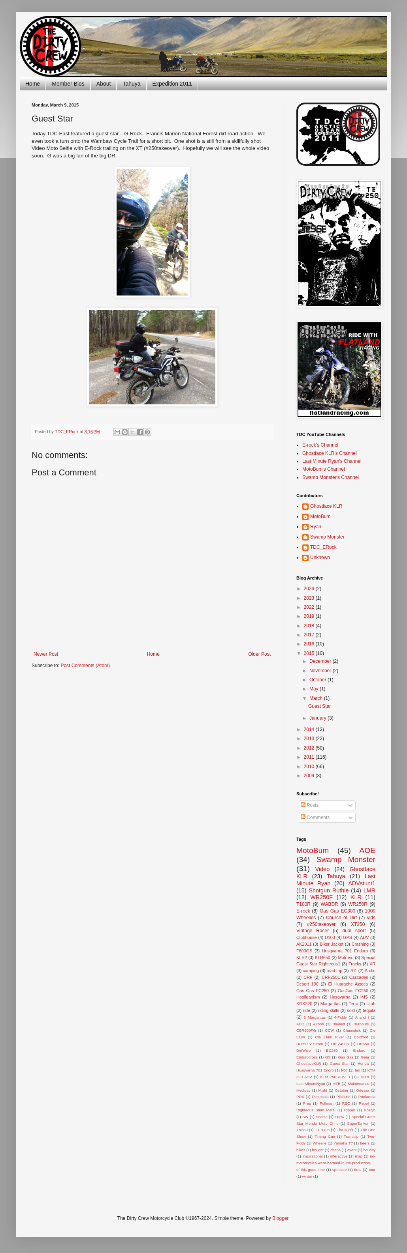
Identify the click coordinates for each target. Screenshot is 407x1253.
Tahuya (131, 83)
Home (32, 83)
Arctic (370, 970)
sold (351, 1010)
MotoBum (320, 516)
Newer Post (46, 654)
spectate (339, 1169)
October (318, 680)
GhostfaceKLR (308, 1063)
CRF (307, 977)
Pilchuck (343, 1096)
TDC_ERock (323, 547)
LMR (369, 890)
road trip (335, 970)
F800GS (304, 950)
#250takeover (321, 924)
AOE (367, 850)
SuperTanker (358, 1123)
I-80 (344, 1070)
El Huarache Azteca (348, 984)
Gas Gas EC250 (312, 990)
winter (307, 1176)
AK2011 (303, 944)
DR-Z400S (340, 1044)
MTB (336, 1083)
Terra (353, 1003)
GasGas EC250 (353, 990)
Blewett (339, 1024)
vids (371, 917)
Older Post (259, 654)
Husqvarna (340, 997)
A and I (362, 1017)
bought (318, 1150)
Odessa (362, 1090)
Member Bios (68, 83)
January (318, 718)
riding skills (328, 1010)
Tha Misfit (345, 1130)
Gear (365, 1057)
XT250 (358, 924)
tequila (369, 1010)
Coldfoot (361, 1037)
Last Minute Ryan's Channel (332, 461)
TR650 (302, 1130)
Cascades (358, 977)
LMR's (363, 1077)
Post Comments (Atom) (85, 665)
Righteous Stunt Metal (315, 1110)
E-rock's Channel (320, 445)
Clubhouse (306, 937)
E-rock (303, 911)
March (316, 698)
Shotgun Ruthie (329, 890)
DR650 (363, 1044)
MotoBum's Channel (323, 469)
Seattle (322, 1117)
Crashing (360, 944)
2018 (310, 625)
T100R (303, 904)
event (351, 1150)
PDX (300, 1096)
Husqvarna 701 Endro (315, 1070)
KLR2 (301, 957)
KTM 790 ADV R (335, 1077)
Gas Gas (346, 1057)
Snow (339, 1117)
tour (372, 1169)
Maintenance (358, 1083)
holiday (369, 1150)
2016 (310, 644)
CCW (329, 1030)
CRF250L (331, 977)
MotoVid (345, 957)
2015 (310, 653)
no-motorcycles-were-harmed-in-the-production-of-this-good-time (335, 1163)
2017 (310, 635)
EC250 (331, 1050)
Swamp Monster (327, 537)
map (358, 1156)
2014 (310, 729)
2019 (310, 616)
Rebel (364, 1103)
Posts (309, 805)
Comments (315, 817)
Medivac (303, 1090)
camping (311, 970)
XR (372, 963)
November (321, 670)
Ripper (349, 1110)
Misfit (322, 1090)
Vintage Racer (312, 930)
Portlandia (366, 1096)
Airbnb (318, 1024)
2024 (310, 588)
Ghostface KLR (326, 506)
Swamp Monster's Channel (330, 477)
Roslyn (369, 1110)
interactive (339, 1156)
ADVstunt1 (361, 883)
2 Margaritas (314, 1017)
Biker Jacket (331, 944)
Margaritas (330, 1003)
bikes (300, 1150)
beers (364, 1143)
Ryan (315, 526)
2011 (310, 757)
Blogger (280, 1218)
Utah (370, 1003)
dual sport (354, 930)
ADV (364, 937)
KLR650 (322, 957)
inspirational (312, 1156)
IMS (364, 997)
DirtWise (303, 1050)
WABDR (329, 904)
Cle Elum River (329, 1037)
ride (306, 1010)
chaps (335, 1150)
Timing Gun (325, 1136)
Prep (307, 1103)
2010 (310, 766)
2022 (310, 607)
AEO (300, 1024)
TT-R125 (322, 1130)
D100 (330, 937)
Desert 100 (307, 984)
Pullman (327, 1103)
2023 (310, 598)
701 (353, 970)
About (103, 83)
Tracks (355, 963)
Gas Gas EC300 (337, 911)
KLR (356, 897)
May (314, 689)
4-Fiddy (340, 1017)
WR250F (321, 897)
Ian (357, 1070)
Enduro (359, 1050)
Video (322, 869)
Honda (363, 1063)
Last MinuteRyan (310, 1083)
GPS (347, 937)
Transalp (351, 1136)
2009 (310, 775)
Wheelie (319, 1143)
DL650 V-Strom (309, 1044)
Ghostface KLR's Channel (329, 453)
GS (328, 1057)
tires (357, 1169)
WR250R (357, 904)
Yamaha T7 (343, 1143)
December (321, 661)
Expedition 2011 (172, 83)
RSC (346, 1103)
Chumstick (352, 1030)
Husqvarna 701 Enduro (345, 950)
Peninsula (320, 1096)
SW (305, 1117)
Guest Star (319, 706)
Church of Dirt (341, 917)
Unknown (320, 557)
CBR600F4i (306, 1030)
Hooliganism (308, 997)
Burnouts (361, 1024)
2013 (310, 738)
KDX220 (304, 1003)
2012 (310, 748)
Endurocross (307, 1057)
